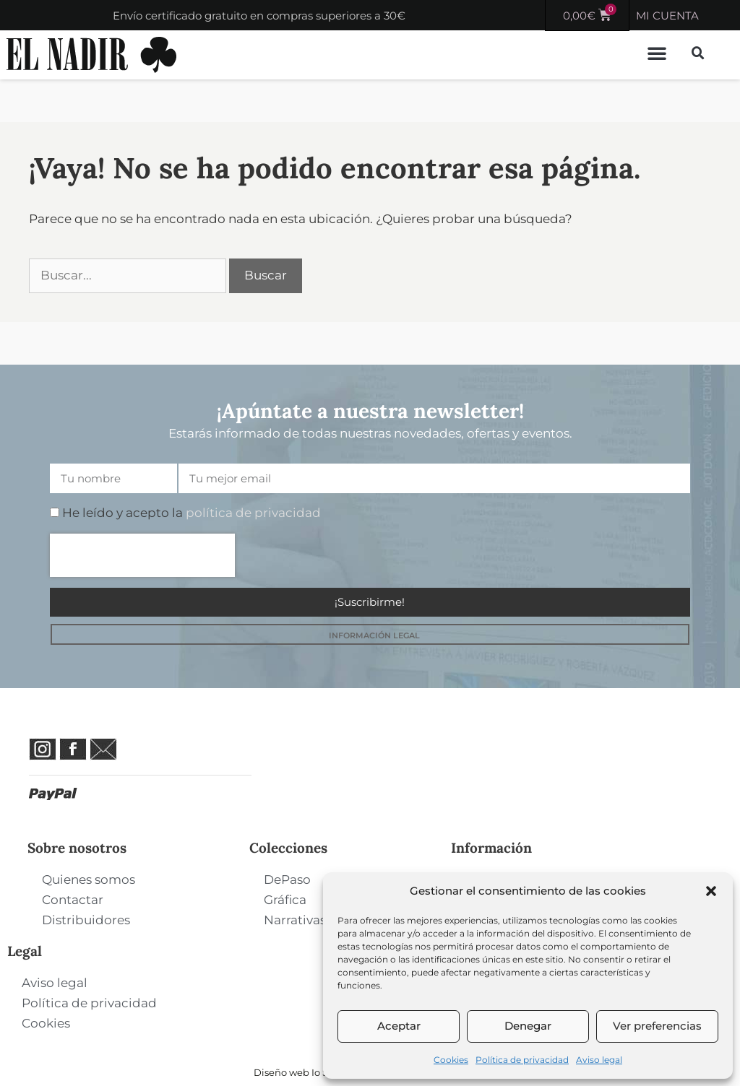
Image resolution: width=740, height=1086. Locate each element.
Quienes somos (88, 879)
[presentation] (142, 555)
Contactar (72, 899)
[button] (711, 891)
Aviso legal (599, 1059)
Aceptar (399, 1026)
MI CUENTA (667, 15)
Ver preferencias (657, 1026)
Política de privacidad (522, 1059)
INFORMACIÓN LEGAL (374, 635)
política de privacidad (253, 512)
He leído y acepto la (191, 512)
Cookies (451, 1059)
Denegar (527, 1026)
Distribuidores (86, 920)
